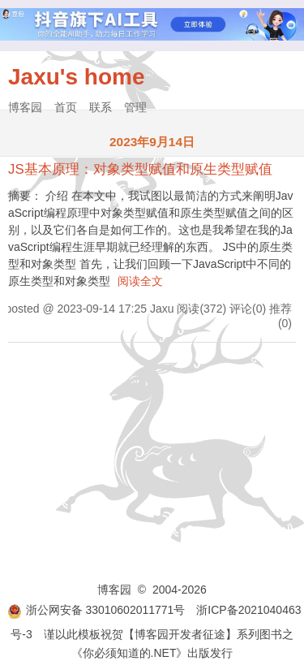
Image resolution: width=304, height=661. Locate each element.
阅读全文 (140, 280)
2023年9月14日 (152, 142)
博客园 (25, 107)
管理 (135, 107)
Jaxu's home (76, 76)
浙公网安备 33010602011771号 (96, 609)
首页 (65, 107)
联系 (100, 107)
